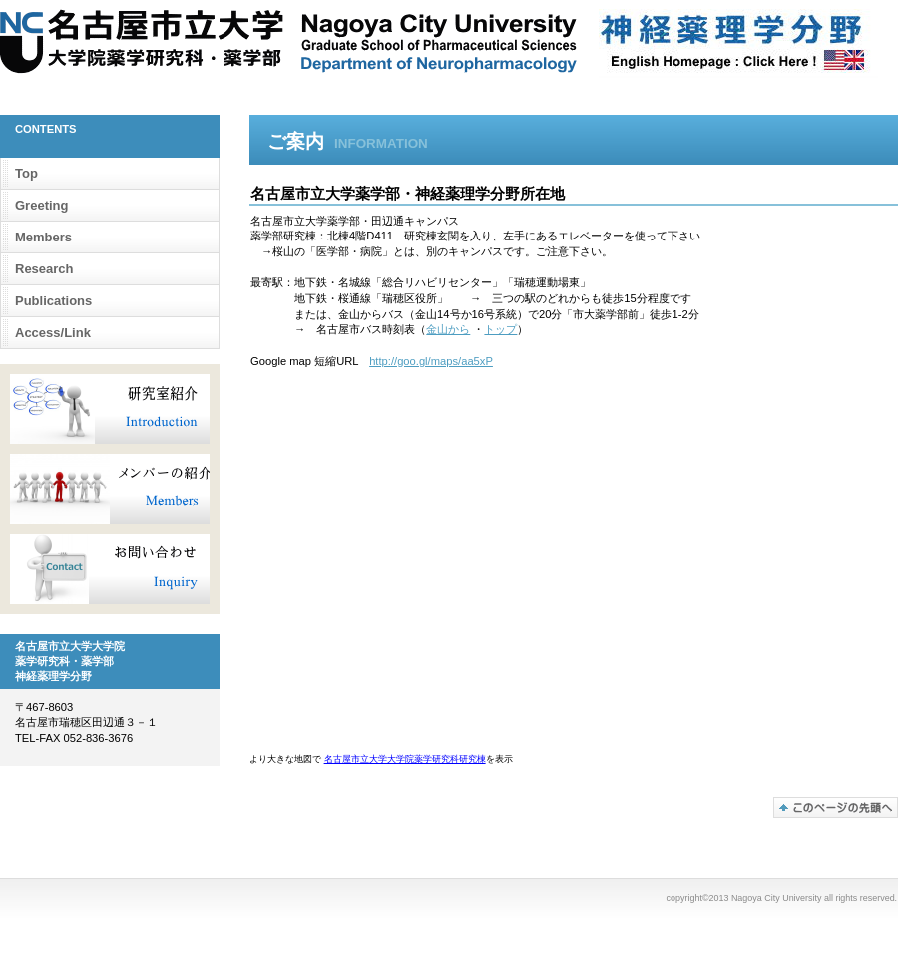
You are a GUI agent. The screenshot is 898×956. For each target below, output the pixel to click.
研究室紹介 (110, 409)
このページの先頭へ (835, 807)
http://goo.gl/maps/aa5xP (431, 361)
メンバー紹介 (110, 489)
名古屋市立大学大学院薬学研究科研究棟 (405, 759)
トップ (500, 329)
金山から (448, 329)
